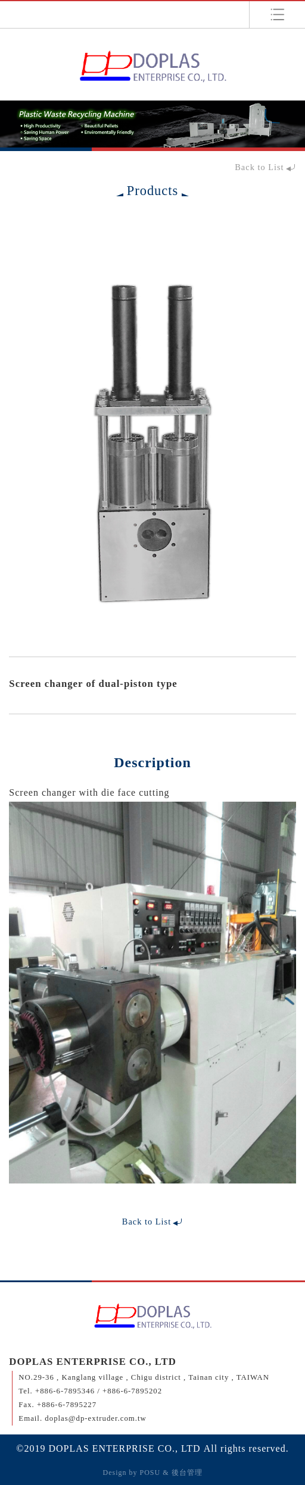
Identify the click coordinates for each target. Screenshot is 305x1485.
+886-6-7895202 (132, 1391)
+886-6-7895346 (65, 1391)
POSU (149, 1472)
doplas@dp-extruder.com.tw (95, 1418)
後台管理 (187, 1472)
